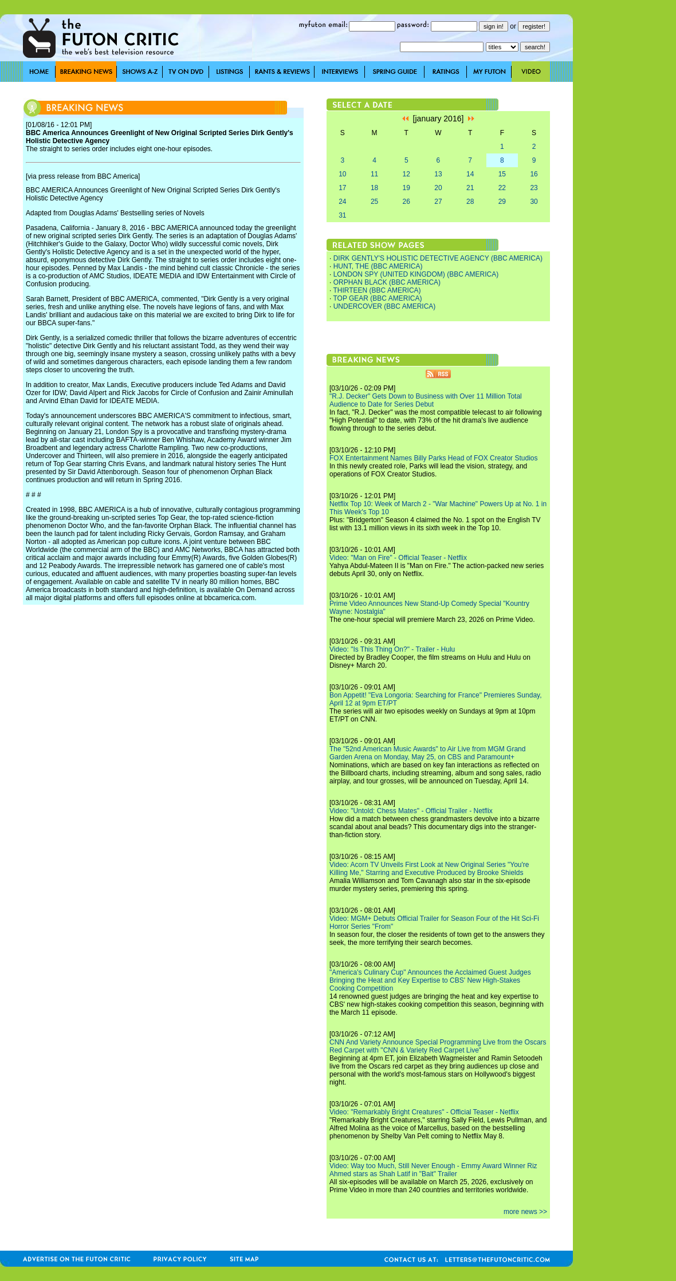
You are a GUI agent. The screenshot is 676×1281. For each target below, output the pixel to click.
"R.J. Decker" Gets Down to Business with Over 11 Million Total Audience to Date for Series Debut (425, 400)
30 (533, 202)
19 (406, 188)
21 (470, 188)
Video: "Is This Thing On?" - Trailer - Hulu (392, 649)
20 (438, 188)
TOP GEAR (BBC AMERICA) (377, 298)
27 (438, 202)
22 (502, 188)
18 (374, 188)
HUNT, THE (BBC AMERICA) (378, 266)
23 (533, 188)
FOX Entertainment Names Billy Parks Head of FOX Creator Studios (433, 458)
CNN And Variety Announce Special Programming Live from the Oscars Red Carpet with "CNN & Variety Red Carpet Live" (438, 1046)
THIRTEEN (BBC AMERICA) (376, 290)
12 (406, 174)
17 (342, 188)
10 (342, 174)
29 (502, 202)
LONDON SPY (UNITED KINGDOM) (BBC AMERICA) (415, 274)
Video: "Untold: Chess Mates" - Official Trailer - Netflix (411, 811)
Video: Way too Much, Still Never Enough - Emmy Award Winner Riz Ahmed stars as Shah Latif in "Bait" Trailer (433, 1170)
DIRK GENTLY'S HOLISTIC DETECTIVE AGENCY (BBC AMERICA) (438, 258)
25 (374, 202)
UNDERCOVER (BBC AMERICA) (384, 306)
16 (533, 174)
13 (438, 174)
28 (470, 202)
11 (374, 174)
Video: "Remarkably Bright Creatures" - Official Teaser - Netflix (424, 1112)
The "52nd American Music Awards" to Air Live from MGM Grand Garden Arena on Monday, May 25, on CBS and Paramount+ (427, 753)
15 (502, 174)
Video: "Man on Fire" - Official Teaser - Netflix (398, 558)
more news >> (525, 1212)
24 (342, 202)
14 (470, 174)
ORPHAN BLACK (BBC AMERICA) (387, 282)
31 (342, 215)
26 (406, 202)
